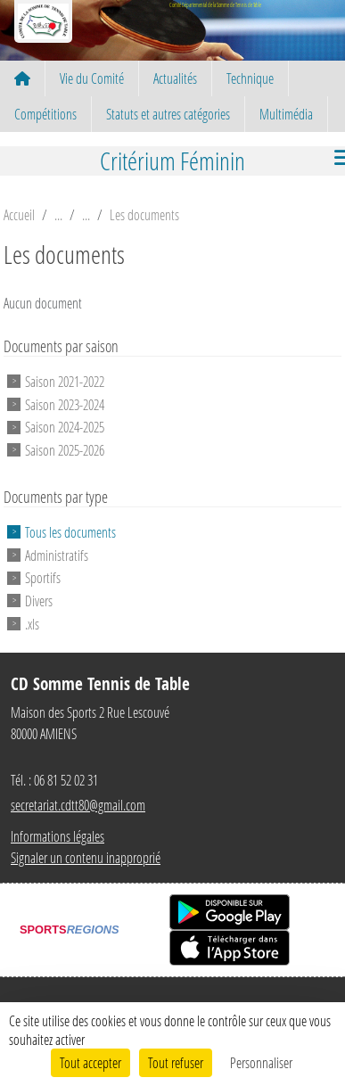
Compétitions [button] (45, 113)
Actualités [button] (175, 78)
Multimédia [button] (286, 113)
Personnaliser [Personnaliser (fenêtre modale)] (261, 1062)
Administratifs (56, 554)
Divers (39, 600)
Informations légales (57, 836)
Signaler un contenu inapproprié (85, 857)
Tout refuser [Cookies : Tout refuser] (175, 1062)
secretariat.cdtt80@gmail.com (78, 804)
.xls (32, 623)
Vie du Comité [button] (92, 78)
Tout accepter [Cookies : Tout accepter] (90, 1062)
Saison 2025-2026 (64, 449)
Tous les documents (70, 531)
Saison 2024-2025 (64, 426)
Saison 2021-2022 (64, 381)
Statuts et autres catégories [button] (168, 113)
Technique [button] (250, 78)
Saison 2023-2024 (64, 403)
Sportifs (43, 577)
